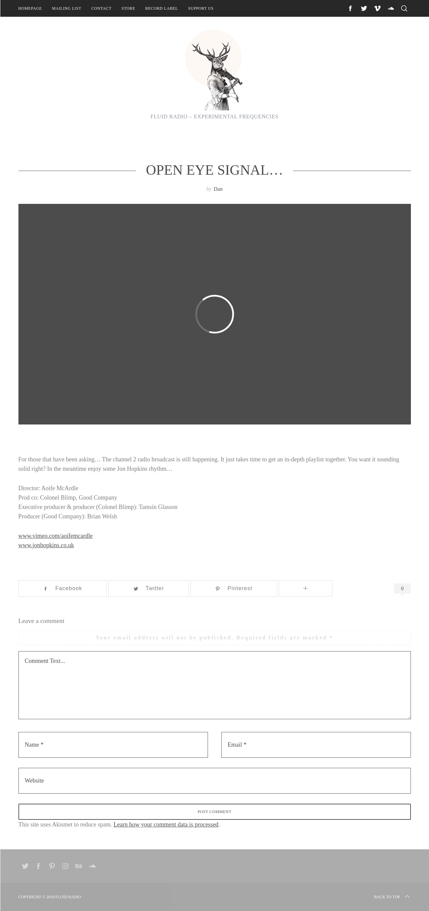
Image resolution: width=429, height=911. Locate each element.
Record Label (161, 8)
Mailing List (67, 8)
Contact (101, 8)
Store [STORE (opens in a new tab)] (128, 8)
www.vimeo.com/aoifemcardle (55, 535)
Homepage (30, 8)
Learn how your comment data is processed (165, 824)
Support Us (201, 8)
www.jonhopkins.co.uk (46, 545)
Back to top (392, 897)
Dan (218, 189)
